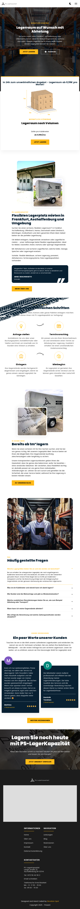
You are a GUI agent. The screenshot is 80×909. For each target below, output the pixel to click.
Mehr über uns (22, 289)
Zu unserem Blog (23, 483)
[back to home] (9, 3)
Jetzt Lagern (29, 52)
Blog (45, 839)
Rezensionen (49, 843)
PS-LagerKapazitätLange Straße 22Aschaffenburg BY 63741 (34, 869)
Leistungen (48, 835)
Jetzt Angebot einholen (40, 762)
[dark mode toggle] (70, 3)
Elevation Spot (53, 901)
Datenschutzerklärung (33, 851)
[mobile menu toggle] (76, 3)
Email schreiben (30, 879)
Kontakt (27, 847)
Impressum (28, 843)
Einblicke (50, 52)
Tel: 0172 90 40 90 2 (32, 875)
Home (26, 835)
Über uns (27, 839)
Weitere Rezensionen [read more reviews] (40, 720)
